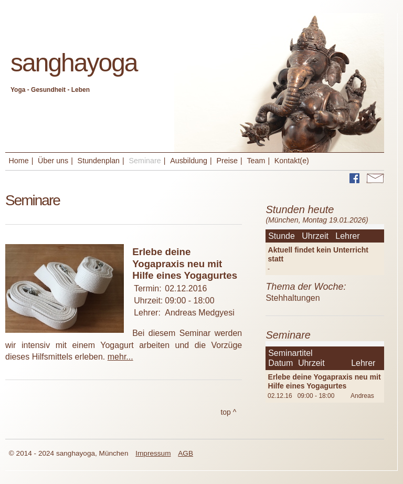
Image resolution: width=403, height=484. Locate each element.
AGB (185, 453)
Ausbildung (188, 160)
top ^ (229, 412)
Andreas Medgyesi (200, 312)
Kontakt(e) (291, 160)
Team (256, 160)
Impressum (153, 453)
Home (19, 160)
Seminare (145, 160)
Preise (227, 160)
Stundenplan (99, 160)
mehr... (120, 356)
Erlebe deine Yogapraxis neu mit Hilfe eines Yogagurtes (324, 381)
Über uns (53, 160)
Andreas (362, 395)
